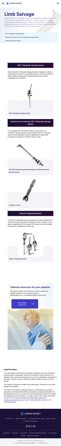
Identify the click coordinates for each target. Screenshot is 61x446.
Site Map (23, 435)
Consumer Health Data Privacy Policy (38, 433)
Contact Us (53, 418)
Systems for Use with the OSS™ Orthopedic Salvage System (22, 37)
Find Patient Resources (26, 304)
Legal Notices (6, 433)
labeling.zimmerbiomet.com (14, 400)
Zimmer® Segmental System (13, 40)
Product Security (53, 433)
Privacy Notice (15, 433)
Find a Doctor (9, 418)
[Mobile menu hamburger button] (3, 3)
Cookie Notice (23, 433)
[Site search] (58, 3)
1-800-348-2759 (35, 400)
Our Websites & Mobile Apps (30, 421)
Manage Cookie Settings (33, 435)
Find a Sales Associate (34, 418)
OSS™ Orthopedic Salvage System (14, 33)
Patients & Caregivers (21, 418)
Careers (43, 418)
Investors (48, 418)
